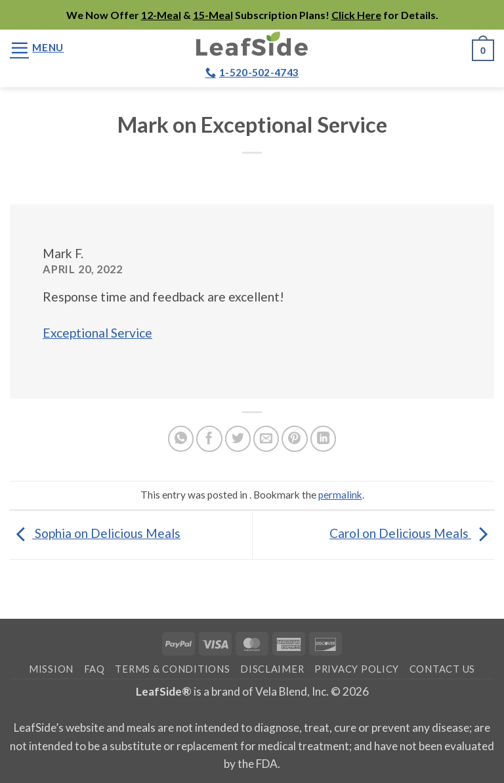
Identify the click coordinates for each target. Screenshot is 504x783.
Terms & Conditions (172, 669)
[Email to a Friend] (266, 439)
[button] (37, 48)
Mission (51, 669)
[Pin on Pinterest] (295, 439)
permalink (340, 495)
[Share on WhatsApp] (181, 439)
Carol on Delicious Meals (411, 533)
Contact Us (442, 669)
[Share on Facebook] (209, 439)
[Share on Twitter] (238, 439)
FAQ (94, 669)
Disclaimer (272, 669)
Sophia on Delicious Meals (95, 533)
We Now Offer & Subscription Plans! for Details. (252, 15)
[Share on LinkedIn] (323, 439)
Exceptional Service (97, 332)
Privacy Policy (356, 669)
